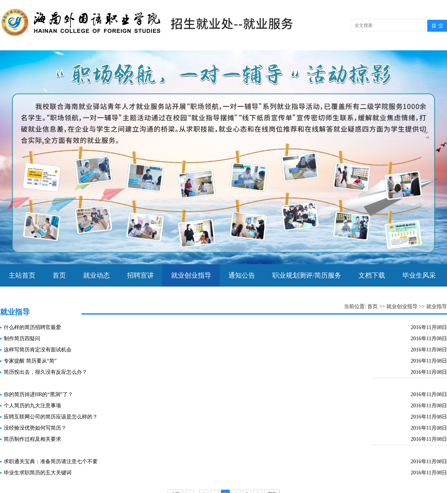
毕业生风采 (419, 275)
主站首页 (22, 275)
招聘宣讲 (140, 275)
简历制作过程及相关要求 (32, 439)
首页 (59, 275)
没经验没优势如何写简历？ (35, 428)
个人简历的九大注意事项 (32, 405)
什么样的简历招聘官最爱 (32, 327)
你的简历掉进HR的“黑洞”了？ (38, 394)
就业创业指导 (191, 275)
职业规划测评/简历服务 (306, 275)
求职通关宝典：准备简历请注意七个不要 (51, 461)
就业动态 (96, 275)
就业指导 (436, 306)
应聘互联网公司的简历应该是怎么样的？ (51, 417)
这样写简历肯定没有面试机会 (38, 350)
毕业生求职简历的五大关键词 (38, 472)
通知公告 (241, 275)
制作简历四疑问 (22, 338)
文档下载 (371, 275)
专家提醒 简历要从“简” (30, 361)
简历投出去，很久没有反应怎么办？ (45, 372)
